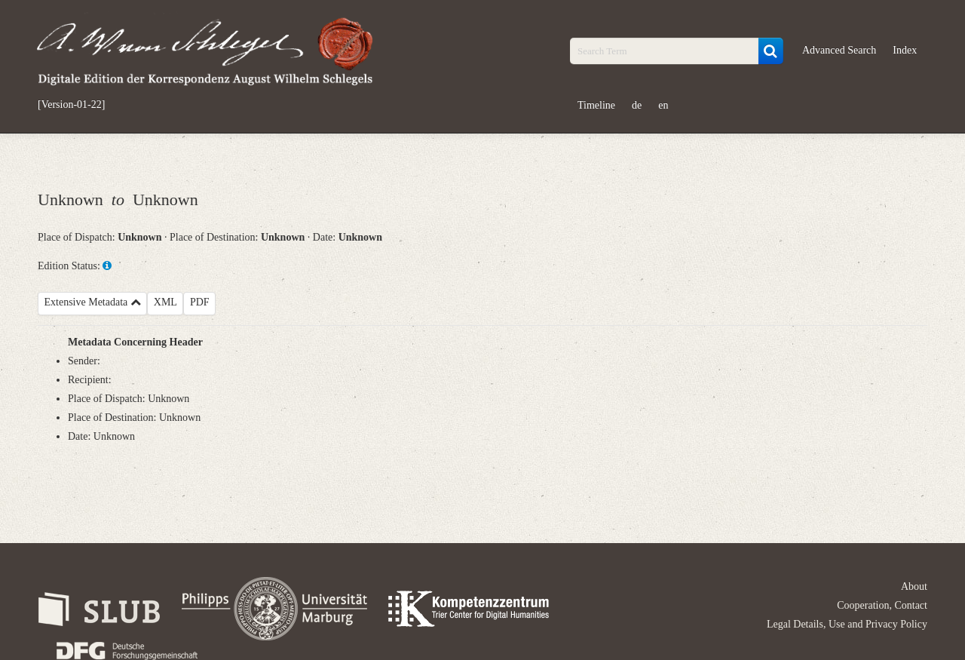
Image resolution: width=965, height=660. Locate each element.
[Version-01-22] (71, 105)
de (637, 105)
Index (905, 50)
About (914, 586)
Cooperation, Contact (882, 605)
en (663, 105)
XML (165, 302)
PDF (200, 302)
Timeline (596, 105)
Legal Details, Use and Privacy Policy (847, 624)
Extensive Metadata (92, 302)
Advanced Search (839, 50)
